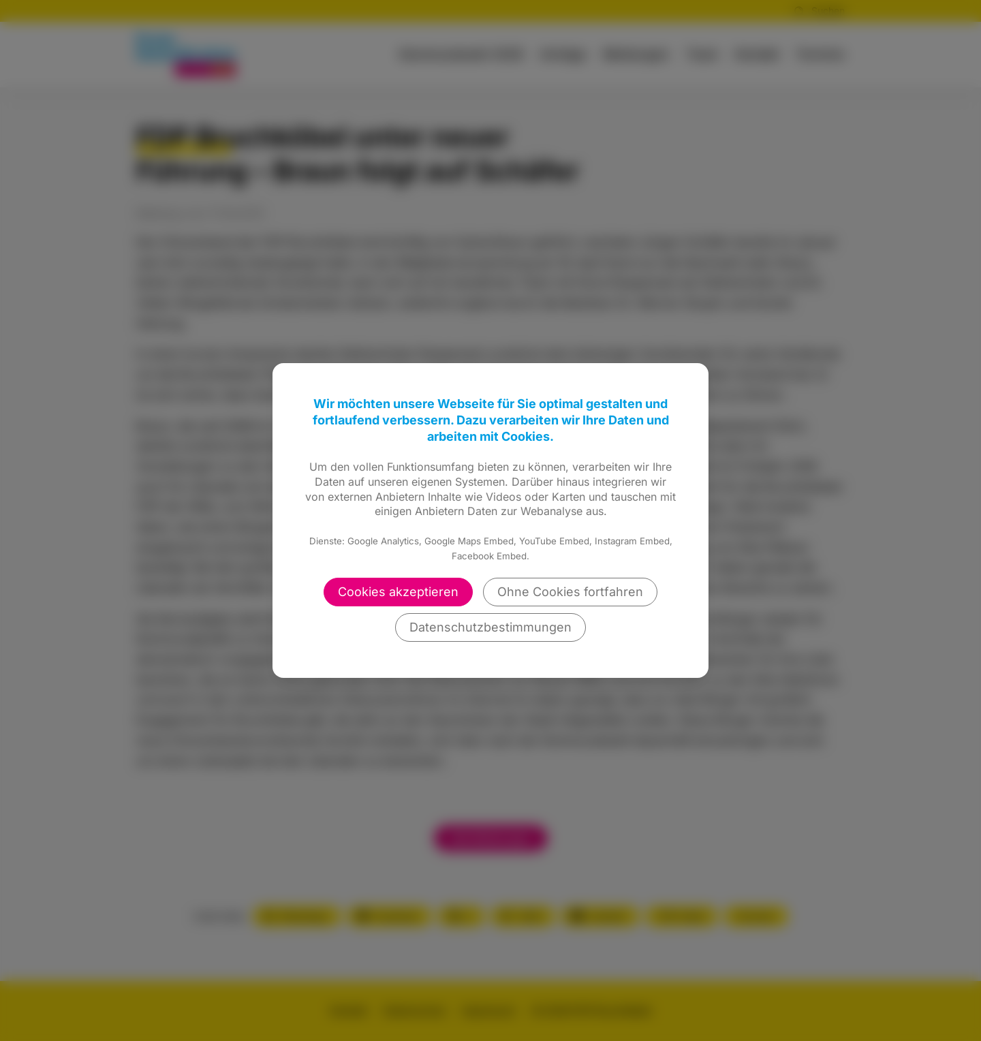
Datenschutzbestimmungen (490, 627)
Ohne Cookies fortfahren (570, 592)
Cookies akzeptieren (398, 592)
